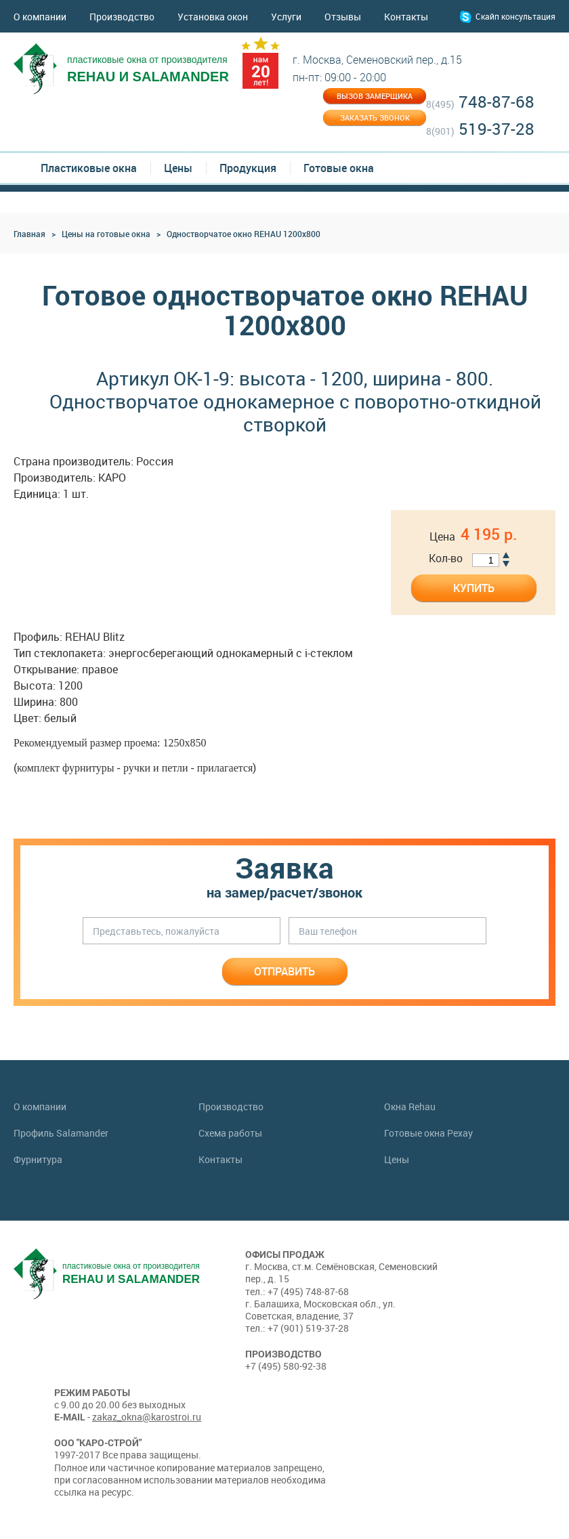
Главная (29, 233)
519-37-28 (480, 130)
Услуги (286, 16)
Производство (121, 16)
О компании (40, 16)
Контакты (406, 16)
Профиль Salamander (61, 1133)
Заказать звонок (375, 117)
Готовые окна (338, 168)
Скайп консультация (515, 16)
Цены (178, 168)
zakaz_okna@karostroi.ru (146, 1416)
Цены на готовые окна (106, 233)
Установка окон (212, 16)
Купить (473, 588)
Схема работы (230, 1133)
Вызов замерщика (375, 96)
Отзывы (342, 16)
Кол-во (446, 558)
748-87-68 (480, 102)
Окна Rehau (410, 1107)
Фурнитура (38, 1160)
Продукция (247, 168)
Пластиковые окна (89, 168)
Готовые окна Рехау (428, 1133)
